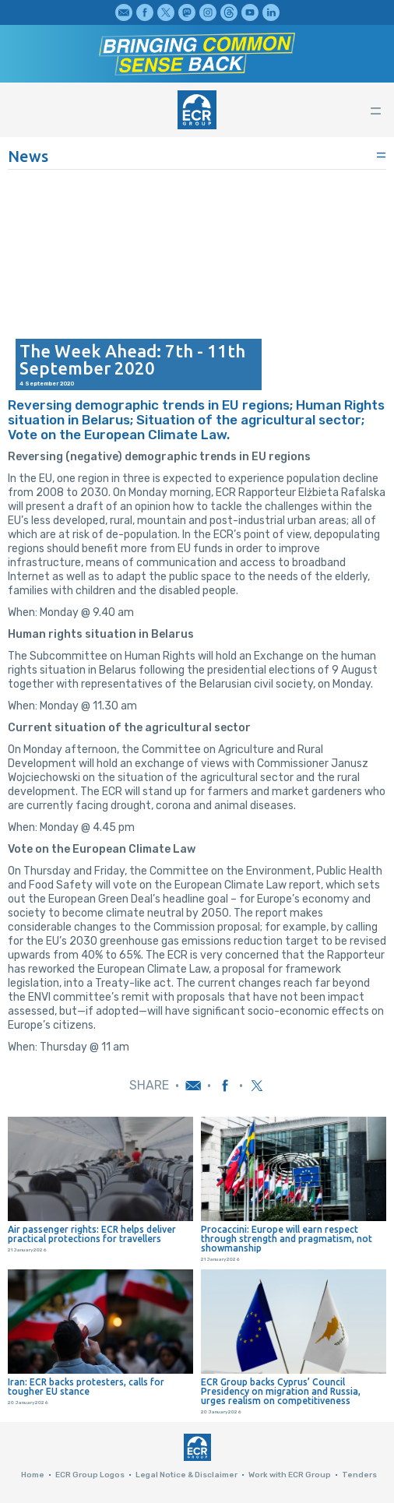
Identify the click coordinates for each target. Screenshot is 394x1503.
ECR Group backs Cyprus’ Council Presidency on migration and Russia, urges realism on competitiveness (281, 1392)
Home (32, 1475)
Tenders (359, 1475)
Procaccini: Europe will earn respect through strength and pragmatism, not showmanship (286, 1239)
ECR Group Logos (90, 1475)
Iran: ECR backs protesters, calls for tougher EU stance (86, 1387)
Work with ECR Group (289, 1475)
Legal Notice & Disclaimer (186, 1475)
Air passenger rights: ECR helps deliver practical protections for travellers (92, 1234)
